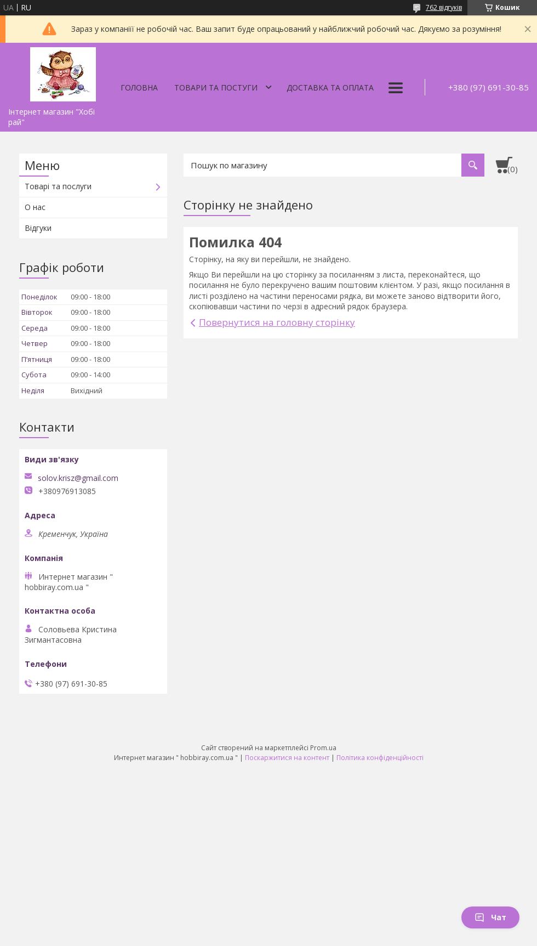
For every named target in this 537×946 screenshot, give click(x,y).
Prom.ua (323, 747)
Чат (490, 917)
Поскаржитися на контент (287, 757)
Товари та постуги (216, 87)
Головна (139, 87)
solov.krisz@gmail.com (78, 478)
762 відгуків (444, 7)
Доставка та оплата (330, 87)
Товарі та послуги (58, 186)
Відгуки (38, 228)
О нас (35, 207)
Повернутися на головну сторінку (277, 322)
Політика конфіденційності (380, 757)
